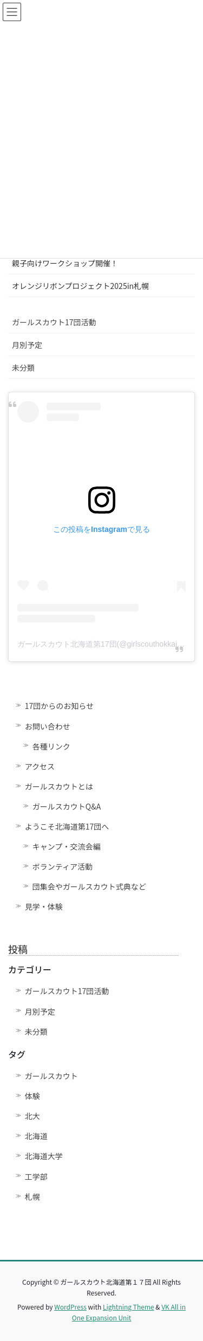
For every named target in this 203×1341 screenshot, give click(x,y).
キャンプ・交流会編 (66, 846)
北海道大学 (44, 1156)
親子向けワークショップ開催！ (65, 263)
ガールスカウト (51, 1075)
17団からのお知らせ (59, 705)
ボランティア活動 (62, 866)
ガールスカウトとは (59, 786)
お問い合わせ (47, 726)
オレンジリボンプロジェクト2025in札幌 (80, 285)
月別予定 (27, 344)
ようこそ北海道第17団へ (67, 826)
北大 (32, 1115)
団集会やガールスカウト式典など (93, 886)
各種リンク (51, 746)
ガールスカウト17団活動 (54, 322)
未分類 (23, 367)
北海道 (36, 1135)
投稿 (18, 949)
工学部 (36, 1176)
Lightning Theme (128, 1306)
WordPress (70, 1306)
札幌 (32, 1196)
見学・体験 (44, 906)
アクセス (40, 766)
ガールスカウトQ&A (66, 806)
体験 (32, 1095)
